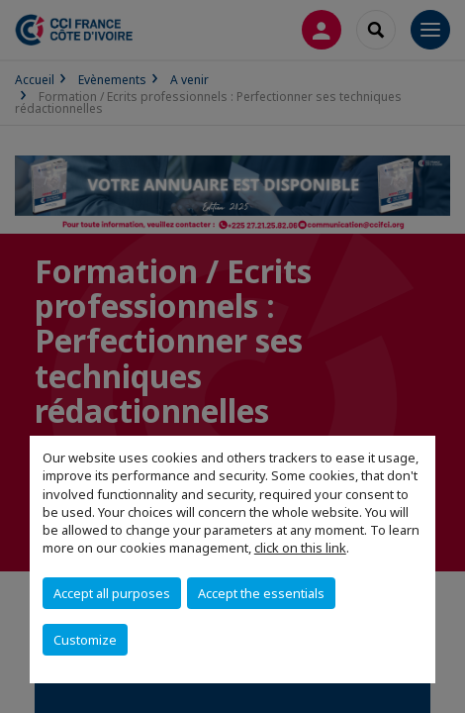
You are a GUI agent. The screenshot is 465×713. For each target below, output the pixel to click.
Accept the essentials (261, 593)
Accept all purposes (111, 593)
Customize (85, 640)
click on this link (300, 548)
